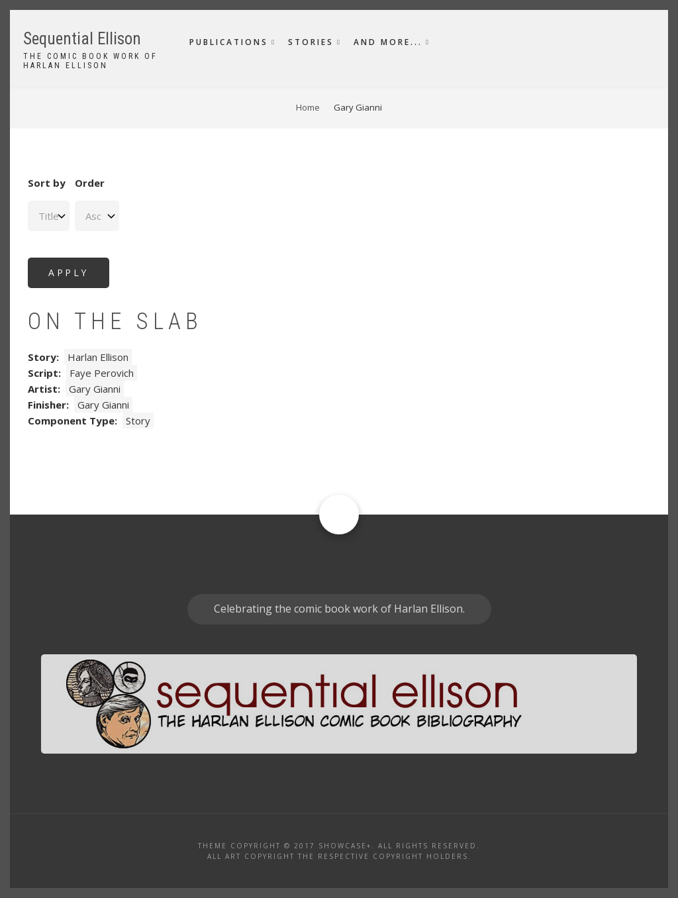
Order (90, 182)
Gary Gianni (95, 388)
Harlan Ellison (98, 357)
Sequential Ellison (82, 38)
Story (138, 420)
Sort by (47, 182)
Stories (311, 42)
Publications (228, 42)
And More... (388, 42)
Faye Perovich (102, 372)
